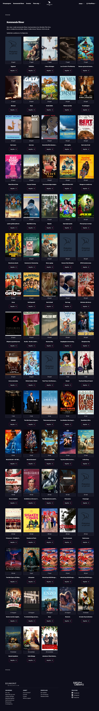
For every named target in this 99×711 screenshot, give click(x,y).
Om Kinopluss (44, 694)
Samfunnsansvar (9, 700)
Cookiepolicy (9, 704)
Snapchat (76, 697)
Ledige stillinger (9, 696)
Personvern (8, 702)
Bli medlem (44, 692)
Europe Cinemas (78, 683)
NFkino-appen (27, 698)
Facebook (76, 693)
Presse (25, 696)
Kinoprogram (7, 3)
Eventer (28, 3)
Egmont (12, 684)
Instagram (76, 695)
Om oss (7, 692)
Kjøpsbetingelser (9, 698)
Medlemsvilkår (45, 696)
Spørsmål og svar (10, 694)
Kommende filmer (18, 3)
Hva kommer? (27, 692)
